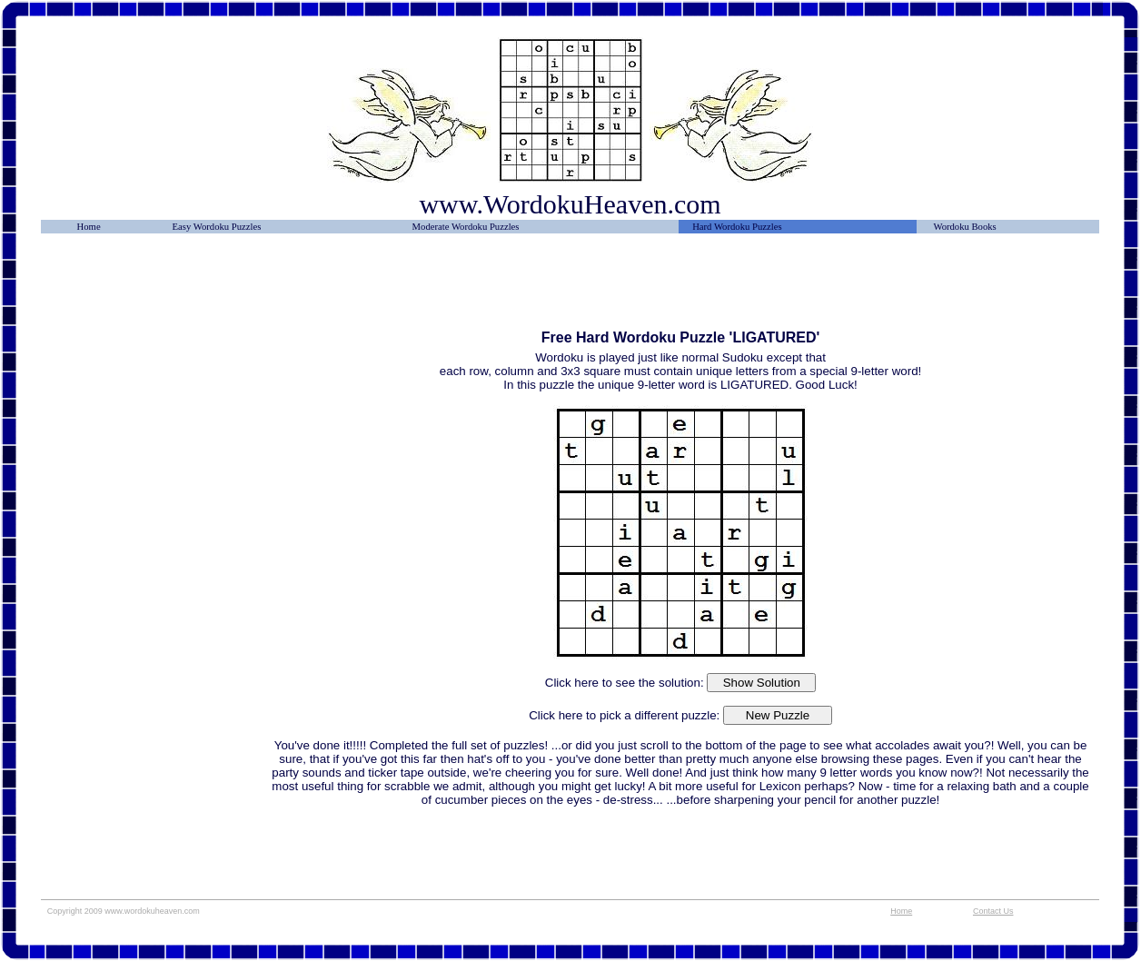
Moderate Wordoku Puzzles (466, 227)
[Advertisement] (155, 288)
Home (89, 227)
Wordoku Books (964, 227)
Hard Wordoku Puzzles (736, 227)
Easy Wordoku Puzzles (217, 227)
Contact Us (993, 911)
